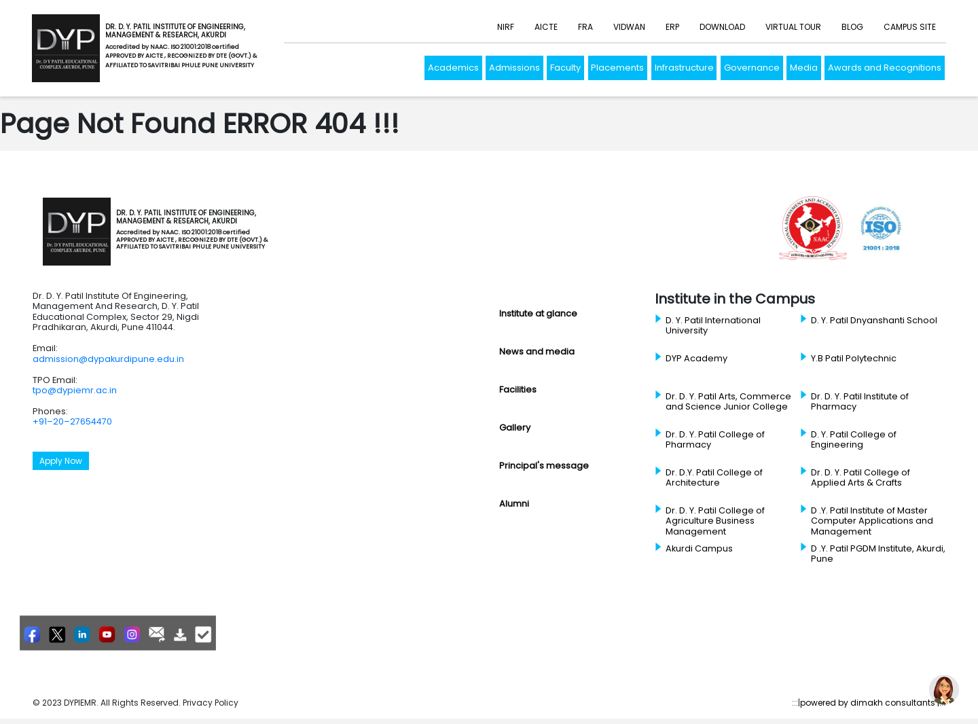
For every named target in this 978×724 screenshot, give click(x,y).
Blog (852, 27)
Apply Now (60, 461)
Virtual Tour (793, 27)
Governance (752, 67)
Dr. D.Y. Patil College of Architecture (714, 477)
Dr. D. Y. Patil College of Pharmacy (715, 439)
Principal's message (544, 465)
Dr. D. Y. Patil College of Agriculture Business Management (715, 521)
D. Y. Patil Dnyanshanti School (874, 320)
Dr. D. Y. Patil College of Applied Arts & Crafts (860, 477)
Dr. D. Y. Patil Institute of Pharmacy (860, 401)
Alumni (514, 503)
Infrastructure (684, 67)
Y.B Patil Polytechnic (853, 358)
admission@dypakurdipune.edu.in (108, 359)
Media (804, 67)
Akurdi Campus (699, 548)
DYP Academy (696, 358)
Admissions (514, 67)
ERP (672, 27)
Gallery (514, 427)
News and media (537, 351)
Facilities (518, 389)
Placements (617, 67)
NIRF (505, 27)
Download (722, 27)
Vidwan (629, 27)
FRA (585, 27)
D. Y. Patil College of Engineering (853, 439)
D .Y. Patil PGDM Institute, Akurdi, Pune (878, 553)
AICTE (546, 27)
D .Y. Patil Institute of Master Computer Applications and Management (872, 521)
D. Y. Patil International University (713, 325)
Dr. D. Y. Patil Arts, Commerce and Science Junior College (728, 401)
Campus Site (910, 27)
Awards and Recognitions (884, 67)
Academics (453, 67)
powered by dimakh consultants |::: (872, 702)
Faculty (565, 67)
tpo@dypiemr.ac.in (75, 390)
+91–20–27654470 (72, 421)
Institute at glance (538, 313)
